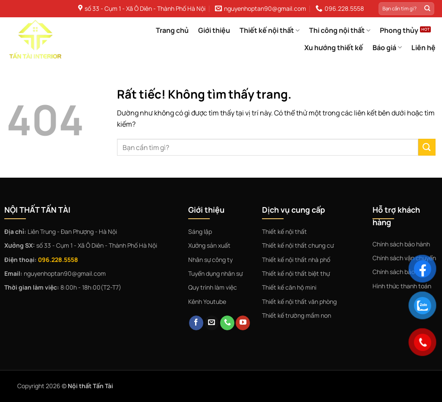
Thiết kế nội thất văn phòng (299, 301)
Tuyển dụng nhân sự (215, 273)
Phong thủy (399, 30)
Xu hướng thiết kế (333, 47)
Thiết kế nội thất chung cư (298, 245)
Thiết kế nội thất (270, 30)
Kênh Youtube (207, 301)
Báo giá (387, 47)
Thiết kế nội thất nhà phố (296, 259)
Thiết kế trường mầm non (296, 315)
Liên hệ (423, 47)
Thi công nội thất (339, 30)
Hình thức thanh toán (402, 286)
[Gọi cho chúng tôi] (227, 323)
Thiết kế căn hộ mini (289, 287)
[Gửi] (427, 8)
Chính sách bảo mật (400, 272)
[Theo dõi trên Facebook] (196, 323)
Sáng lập (200, 231)
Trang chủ (172, 30)
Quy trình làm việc (212, 287)
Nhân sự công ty (210, 259)
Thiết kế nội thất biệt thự (296, 273)
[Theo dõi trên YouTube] (243, 323)
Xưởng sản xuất (209, 245)
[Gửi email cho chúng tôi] (212, 323)
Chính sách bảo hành (401, 244)
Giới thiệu (214, 30)
